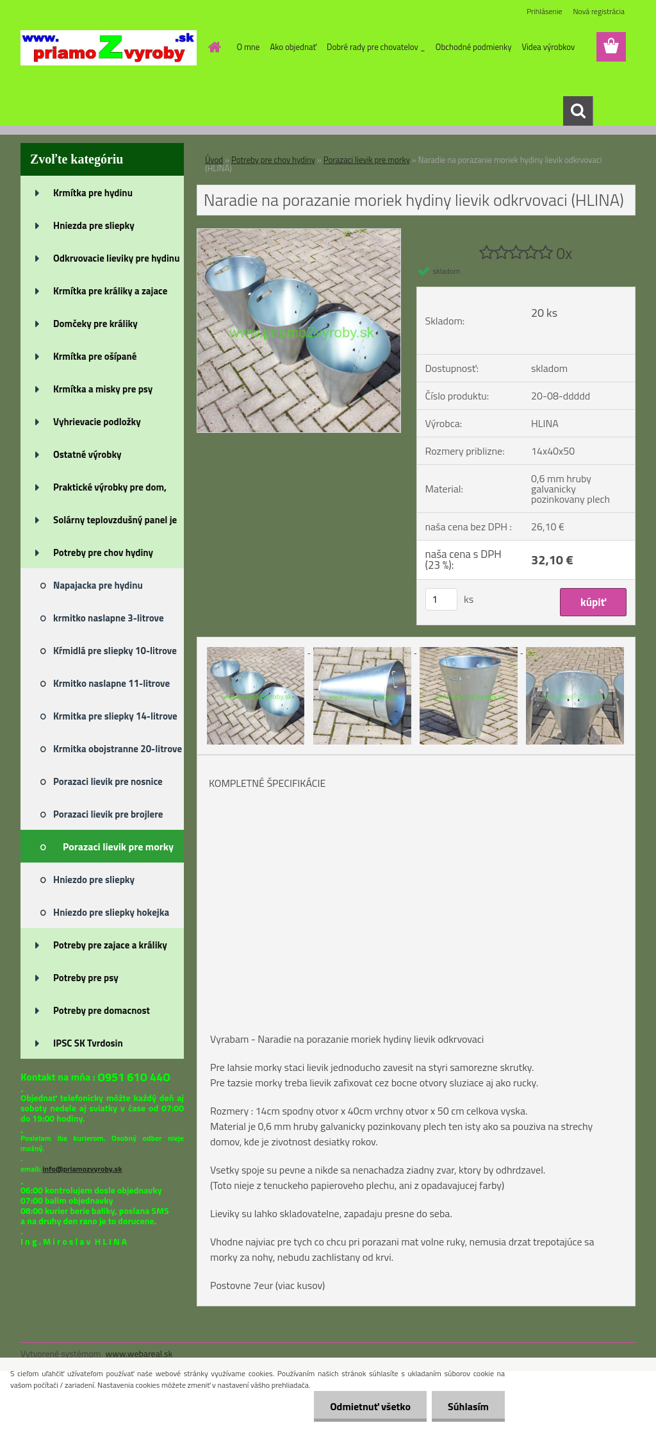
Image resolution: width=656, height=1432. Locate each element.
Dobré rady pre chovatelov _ (376, 46)
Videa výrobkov (548, 46)
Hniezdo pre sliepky (94, 879)
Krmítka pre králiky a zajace (110, 290)
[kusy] (441, 599)
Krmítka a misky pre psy (102, 389)
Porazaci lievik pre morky (118, 846)
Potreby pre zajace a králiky (110, 945)
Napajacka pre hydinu (98, 585)
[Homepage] (212, 47)
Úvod (214, 159)
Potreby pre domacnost (101, 1010)
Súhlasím (468, 1406)
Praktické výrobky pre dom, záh (110, 491)
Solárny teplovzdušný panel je (115, 519)
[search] (578, 111)
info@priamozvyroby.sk (82, 1169)
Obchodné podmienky (474, 46)
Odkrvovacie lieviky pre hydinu (116, 258)
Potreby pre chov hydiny (103, 552)
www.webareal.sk (139, 1353)
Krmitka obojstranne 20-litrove (117, 748)
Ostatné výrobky (87, 454)
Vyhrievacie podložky (97, 421)
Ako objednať (293, 46)
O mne (248, 46)
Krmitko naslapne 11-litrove (111, 683)
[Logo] (108, 47)
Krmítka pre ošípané (94, 356)
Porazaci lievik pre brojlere (108, 814)
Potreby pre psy (86, 977)
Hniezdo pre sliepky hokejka (111, 912)
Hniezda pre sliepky (94, 225)
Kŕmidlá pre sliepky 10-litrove (115, 650)
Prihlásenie (544, 11)
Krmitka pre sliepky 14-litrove (115, 716)
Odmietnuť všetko (370, 1406)
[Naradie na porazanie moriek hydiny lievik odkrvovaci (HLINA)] (298, 234)
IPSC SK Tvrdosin (88, 1043)
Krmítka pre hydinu (93, 192)
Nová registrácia (599, 11)
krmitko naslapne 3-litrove (108, 618)
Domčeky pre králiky (95, 323)
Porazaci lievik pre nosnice (108, 781)
